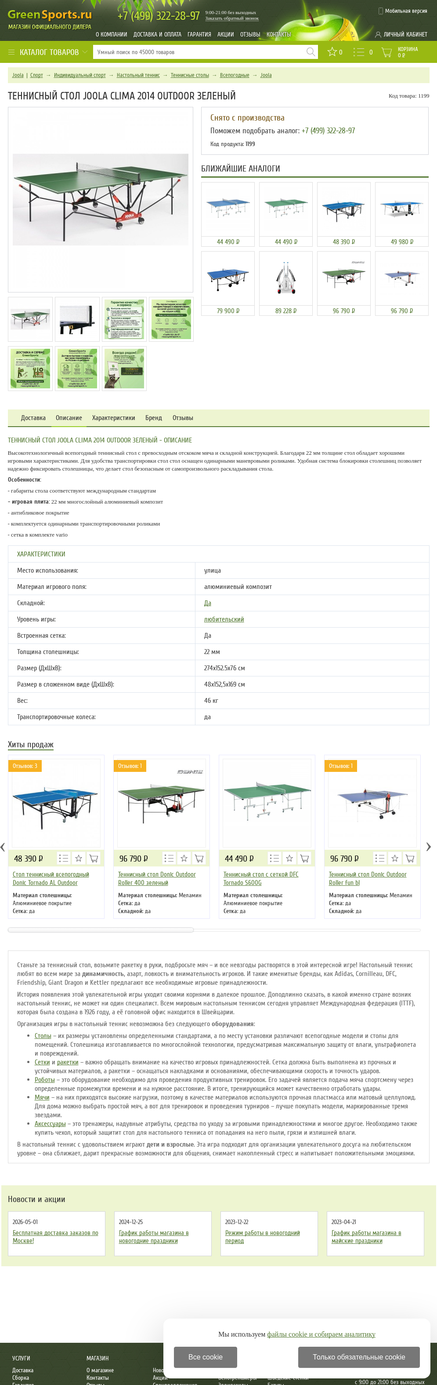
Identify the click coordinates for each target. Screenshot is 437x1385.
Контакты (279, 34)
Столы (43, 1035)
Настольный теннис (138, 75)
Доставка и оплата (157, 34)
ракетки (68, 1062)
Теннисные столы (190, 75)
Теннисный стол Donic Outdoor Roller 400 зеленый (157, 878)
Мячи (42, 1097)
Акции (225, 34)
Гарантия (199, 34)
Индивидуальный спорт (80, 75)
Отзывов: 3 (25, 766)
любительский (224, 619)
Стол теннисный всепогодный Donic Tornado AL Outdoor (51, 878)
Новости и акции (36, 1199)
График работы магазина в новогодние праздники (154, 1237)
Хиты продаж (31, 745)
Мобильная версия (406, 11)
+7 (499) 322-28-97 (328, 130)
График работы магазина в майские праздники (366, 1237)
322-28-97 (159, 16)
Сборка (20, 1377)
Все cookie (205, 1357)
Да (207, 603)
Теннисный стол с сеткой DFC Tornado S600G (261, 878)
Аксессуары (50, 1123)
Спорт (36, 75)
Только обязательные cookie (359, 1357)
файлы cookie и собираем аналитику (321, 1334)
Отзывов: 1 (130, 766)
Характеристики (113, 418)
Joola (18, 75)
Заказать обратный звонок (232, 18)
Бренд (153, 418)
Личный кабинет (405, 34)
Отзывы (250, 34)
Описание (69, 418)
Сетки (42, 1062)
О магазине (100, 1370)
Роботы (45, 1079)
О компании (111, 34)
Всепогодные (234, 75)
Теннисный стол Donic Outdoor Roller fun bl (368, 878)
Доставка (33, 418)
